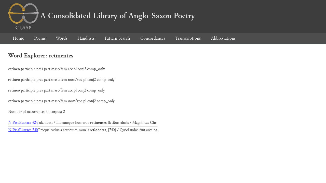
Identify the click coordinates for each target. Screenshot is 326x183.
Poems (40, 38)
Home (18, 38)
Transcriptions (188, 38)
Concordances (152, 38)
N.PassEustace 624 (23, 123)
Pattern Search (117, 38)
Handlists (85, 38)
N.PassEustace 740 (23, 130)
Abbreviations (223, 38)
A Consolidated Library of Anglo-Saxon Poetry (101, 16)
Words (61, 38)
